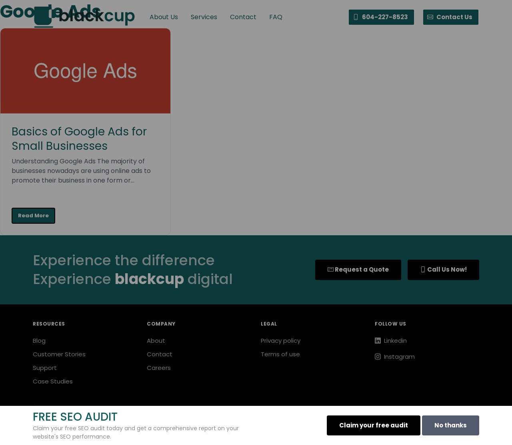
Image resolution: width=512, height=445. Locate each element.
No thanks (450, 425)
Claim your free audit (373, 425)
